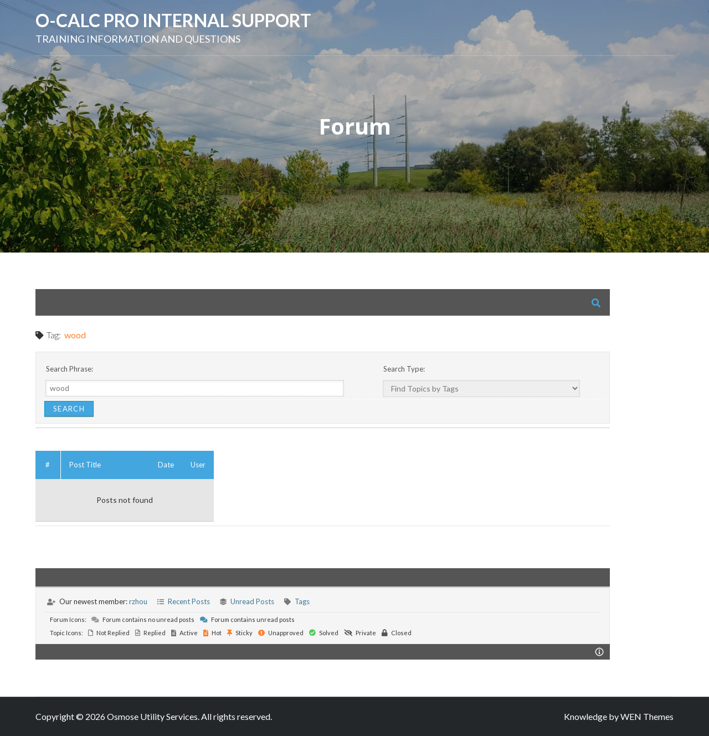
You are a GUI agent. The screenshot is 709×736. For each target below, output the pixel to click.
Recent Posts (189, 601)
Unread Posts (252, 601)
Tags (302, 601)
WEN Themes (647, 716)
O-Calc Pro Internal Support (173, 20)
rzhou (138, 601)
